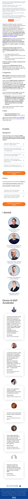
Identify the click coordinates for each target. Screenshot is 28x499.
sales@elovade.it (19, 118)
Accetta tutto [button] (11, 20)
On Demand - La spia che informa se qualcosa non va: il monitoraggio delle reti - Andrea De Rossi (14, 160)
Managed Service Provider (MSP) (10, 36)
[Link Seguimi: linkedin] (13, 498)
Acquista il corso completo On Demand (14, 173)
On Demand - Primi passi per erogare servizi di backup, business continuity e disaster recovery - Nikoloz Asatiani (14, 196)
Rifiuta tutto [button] (17, 20)
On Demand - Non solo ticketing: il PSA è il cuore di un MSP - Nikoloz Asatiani (14, 155)
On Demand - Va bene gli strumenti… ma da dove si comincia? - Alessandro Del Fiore (14, 166)
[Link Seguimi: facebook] (15, 498)
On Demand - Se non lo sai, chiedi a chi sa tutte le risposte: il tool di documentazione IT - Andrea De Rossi (14, 149)
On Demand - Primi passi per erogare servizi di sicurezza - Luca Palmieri (14, 191)
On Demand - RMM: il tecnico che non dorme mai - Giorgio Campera (14, 144)
